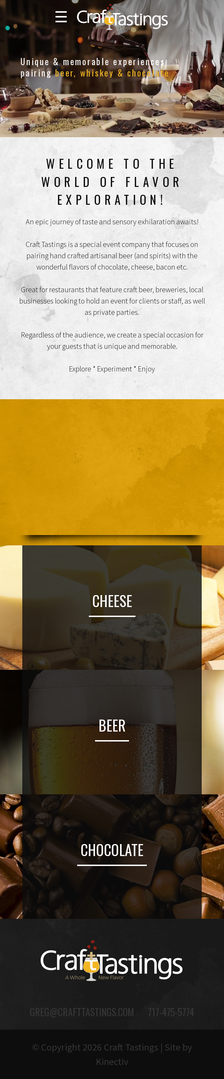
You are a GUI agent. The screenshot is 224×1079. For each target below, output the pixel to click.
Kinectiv (112, 1061)
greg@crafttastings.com (82, 1012)
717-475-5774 (171, 1012)
